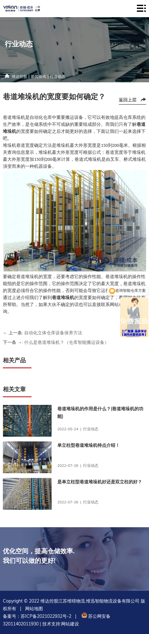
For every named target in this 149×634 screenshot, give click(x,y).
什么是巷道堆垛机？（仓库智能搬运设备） (66, 342)
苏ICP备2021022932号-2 (46, 616)
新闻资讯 (38, 76)
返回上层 (128, 100)
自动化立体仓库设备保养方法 (53, 333)
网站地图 (34, 608)
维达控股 (19, 76)
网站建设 (70, 624)
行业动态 (57, 76)
